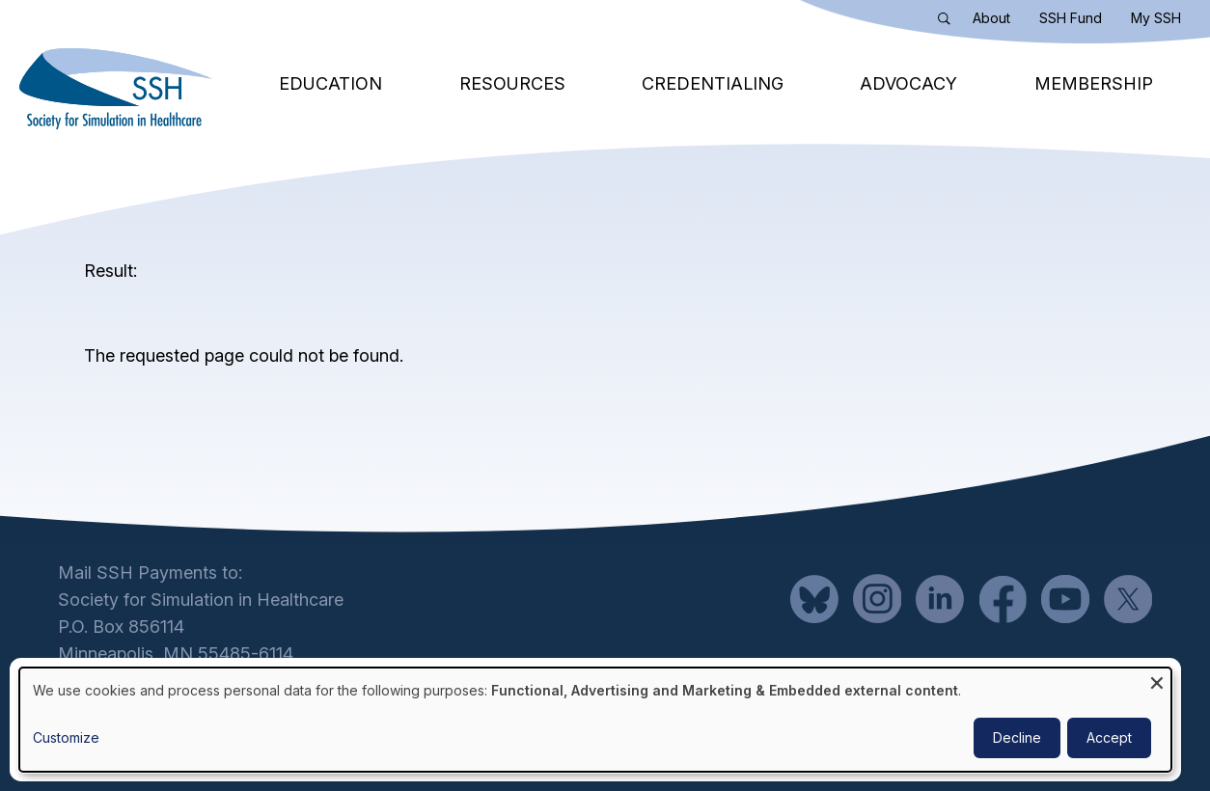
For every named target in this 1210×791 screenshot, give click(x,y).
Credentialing (713, 83)
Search (948, 22)
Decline (1017, 737)
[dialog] (595, 720)
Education (330, 83)
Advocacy (908, 83)
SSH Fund (1070, 18)
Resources (512, 83)
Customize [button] (66, 737)
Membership (1093, 83)
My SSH (1156, 18)
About (991, 18)
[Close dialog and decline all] (1156, 680)
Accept (1109, 737)
